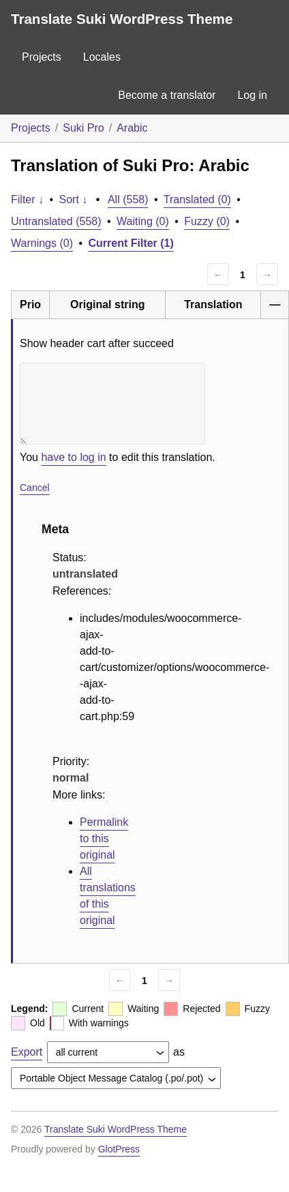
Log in (252, 95)
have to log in (73, 457)
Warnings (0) (42, 243)
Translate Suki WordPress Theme (121, 19)
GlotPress (119, 1149)
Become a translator (166, 95)
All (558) (128, 199)
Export (26, 1052)
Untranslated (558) (56, 221)
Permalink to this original (104, 838)
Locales (102, 57)
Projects (41, 57)
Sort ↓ (73, 199)
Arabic (132, 128)
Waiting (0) (143, 221)
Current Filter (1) (131, 243)
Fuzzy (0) (207, 221)
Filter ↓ (27, 199)
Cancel (35, 487)
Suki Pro (83, 128)
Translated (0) (197, 199)
